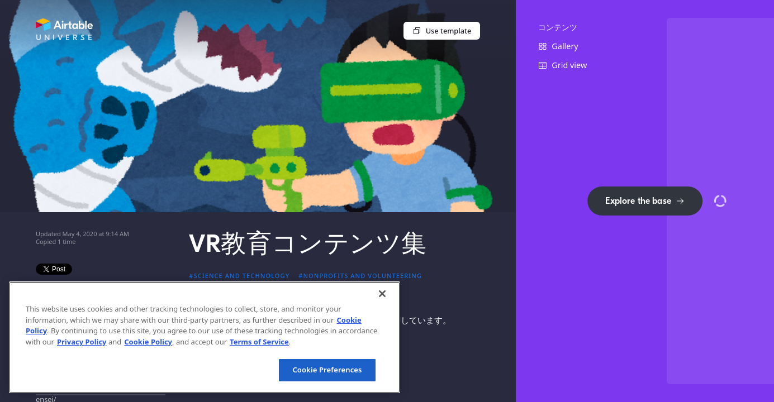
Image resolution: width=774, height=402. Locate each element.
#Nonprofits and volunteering (360, 275)
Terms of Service (259, 342)
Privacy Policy (82, 342)
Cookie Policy (148, 342)
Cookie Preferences (327, 370)
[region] (204, 337)
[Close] (382, 293)
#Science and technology (239, 275)
